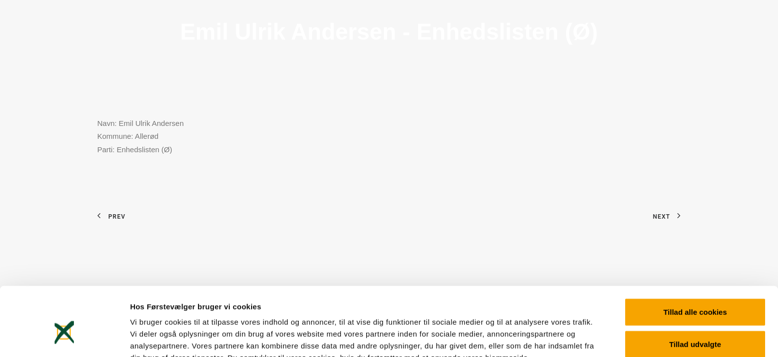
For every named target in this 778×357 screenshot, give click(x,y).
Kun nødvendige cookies (695, 324)
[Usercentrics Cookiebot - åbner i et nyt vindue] (64, 337)
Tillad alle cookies (695, 259)
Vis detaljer (516, 337)
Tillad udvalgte (695, 292)
